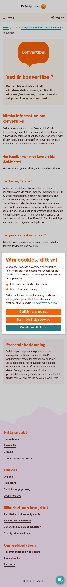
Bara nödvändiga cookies (33, 320)
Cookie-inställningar (33, 328)
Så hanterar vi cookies (44, 302)
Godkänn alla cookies (33, 312)
